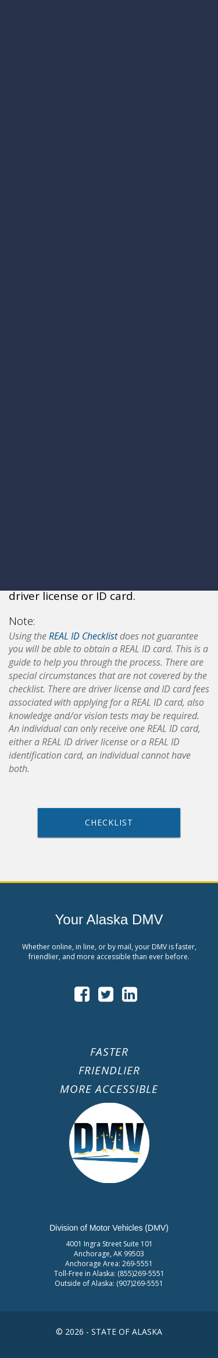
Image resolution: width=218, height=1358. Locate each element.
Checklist (109, 822)
